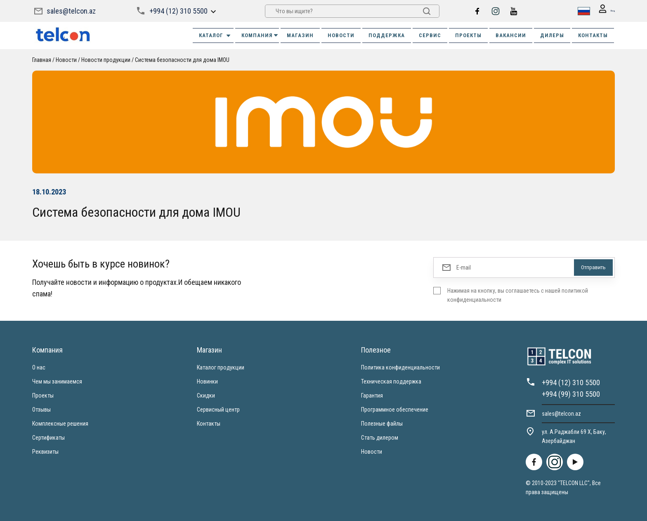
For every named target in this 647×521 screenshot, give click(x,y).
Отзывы (41, 409)
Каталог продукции (220, 367)
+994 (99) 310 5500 (571, 393)
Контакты (208, 423)
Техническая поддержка (391, 381)
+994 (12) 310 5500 (178, 10)
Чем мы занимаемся (57, 381)
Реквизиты (45, 451)
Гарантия (372, 395)
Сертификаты (48, 437)
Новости (66, 59)
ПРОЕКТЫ (468, 35)
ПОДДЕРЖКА (386, 35)
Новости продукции (105, 59)
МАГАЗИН (300, 35)
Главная (41, 59)
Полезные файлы (382, 423)
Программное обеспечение (394, 409)
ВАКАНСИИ (511, 35)
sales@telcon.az (71, 10)
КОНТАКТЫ (593, 35)
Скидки (206, 395)
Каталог (215, 35)
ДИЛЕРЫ (552, 35)
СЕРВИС (430, 35)
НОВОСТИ (341, 35)
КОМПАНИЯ (260, 35)
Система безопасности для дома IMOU (182, 59)
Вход (602, 11)
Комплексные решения (60, 423)
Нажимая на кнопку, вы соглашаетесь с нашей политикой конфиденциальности (517, 295)
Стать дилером (379, 437)
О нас (38, 367)
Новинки (207, 381)
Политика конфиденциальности (400, 367)
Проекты (43, 395)
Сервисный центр (218, 409)
